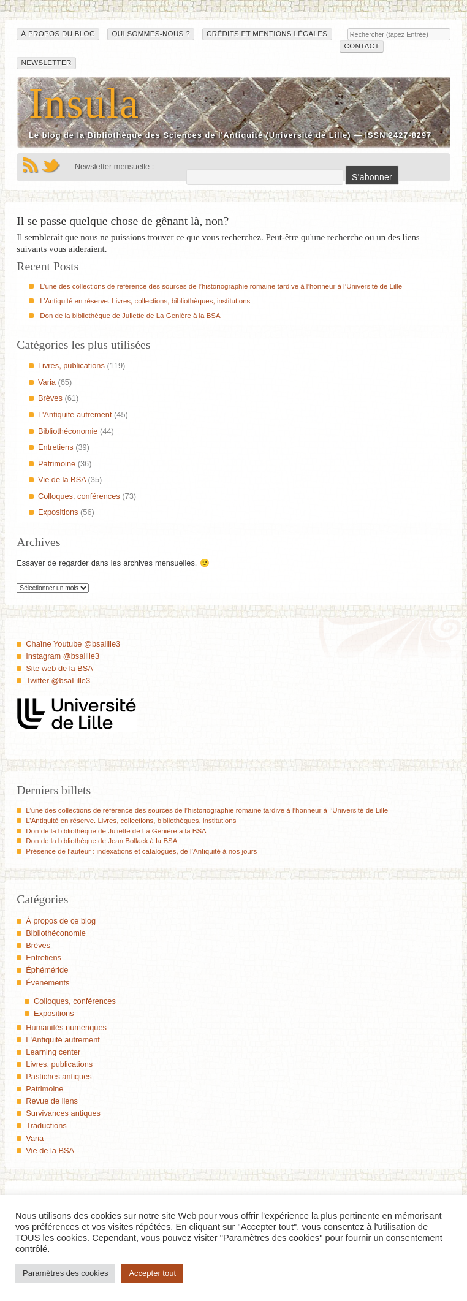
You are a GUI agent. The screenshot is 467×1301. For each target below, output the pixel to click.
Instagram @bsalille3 (62, 656)
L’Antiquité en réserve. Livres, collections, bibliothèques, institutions (145, 301)
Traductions (46, 1125)
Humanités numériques (66, 1027)
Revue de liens (52, 1101)
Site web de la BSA (59, 668)
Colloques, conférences (79, 496)
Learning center (53, 1051)
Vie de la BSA (62, 479)
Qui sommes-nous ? (150, 33)
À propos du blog (58, 33)
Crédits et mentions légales (267, 33)
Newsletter (46, 62)
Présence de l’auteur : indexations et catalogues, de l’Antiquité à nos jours (141, 851)
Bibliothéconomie (67, 431)
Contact (361, 46)
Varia (47, 382)
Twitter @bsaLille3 (58, 680)
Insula (84, 103)
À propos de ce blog (61, 920)
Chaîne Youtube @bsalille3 (73, 643)
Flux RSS (30, 165)
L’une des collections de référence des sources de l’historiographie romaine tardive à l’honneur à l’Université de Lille (221, 286)
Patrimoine (56, 463)
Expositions (58, 512)
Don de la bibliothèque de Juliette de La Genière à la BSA (130, 315)
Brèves (50, 398)
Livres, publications (71, 365)
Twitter (51, 165)
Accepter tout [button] (152, 1273)
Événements (47, 982)
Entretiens (56, 447)
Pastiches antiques (58, 1076)
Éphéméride (47, 969)
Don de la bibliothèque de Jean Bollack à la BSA (101, 840)
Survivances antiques (63, 1113)
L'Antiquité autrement (75, 414)
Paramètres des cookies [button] (65, 1273)
